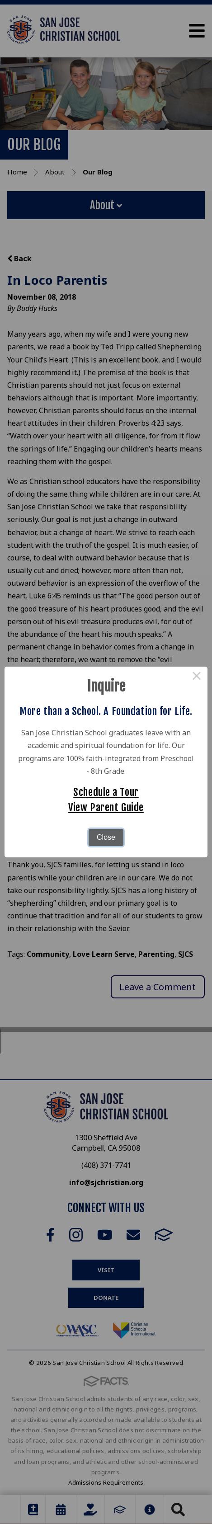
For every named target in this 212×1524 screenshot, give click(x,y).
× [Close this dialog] (196, 677)
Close (106, 837)
